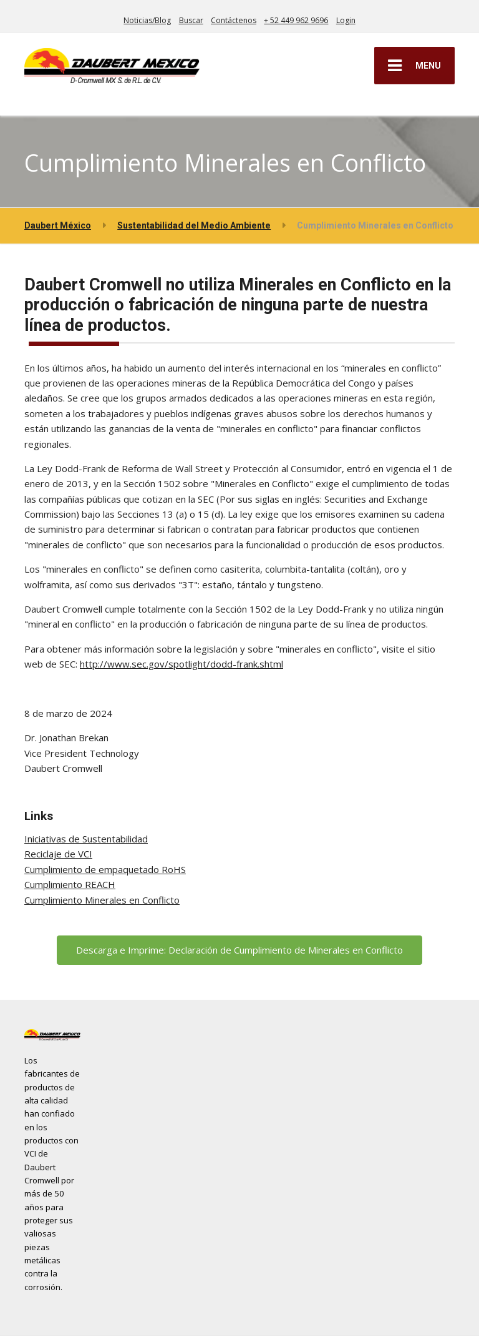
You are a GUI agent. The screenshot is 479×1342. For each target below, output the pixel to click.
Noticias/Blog (147, 20)
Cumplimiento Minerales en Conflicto (102, 900)
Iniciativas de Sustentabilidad (86, 838)
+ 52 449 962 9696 (296, 20)
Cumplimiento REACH (69, 884)
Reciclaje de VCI (58, 853)
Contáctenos (233, 20)
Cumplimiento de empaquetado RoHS (105, 869)
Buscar (191, 20)
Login (346, 20)
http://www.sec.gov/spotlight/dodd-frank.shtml (181, 664)
